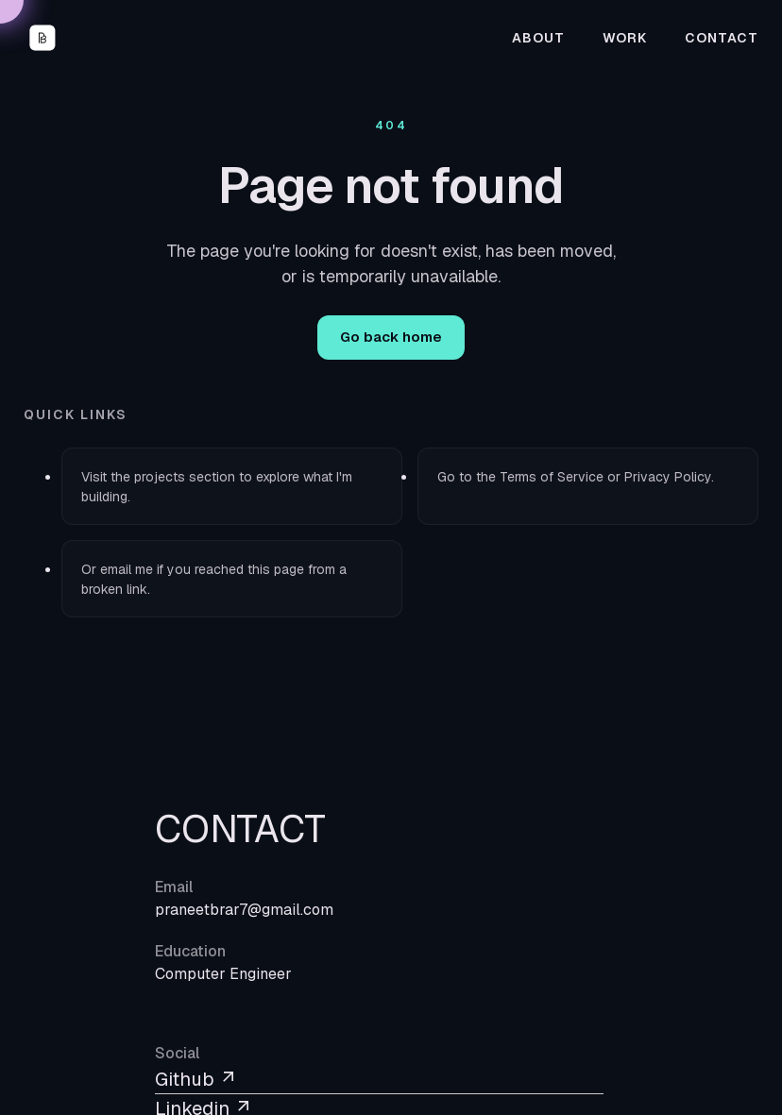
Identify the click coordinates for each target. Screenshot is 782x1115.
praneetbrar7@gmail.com (244, 910)
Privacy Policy (667, 476)
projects (159, 476)
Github (196, 1079)
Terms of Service (552, 476)
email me (126, 569)
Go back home (391, 337)
